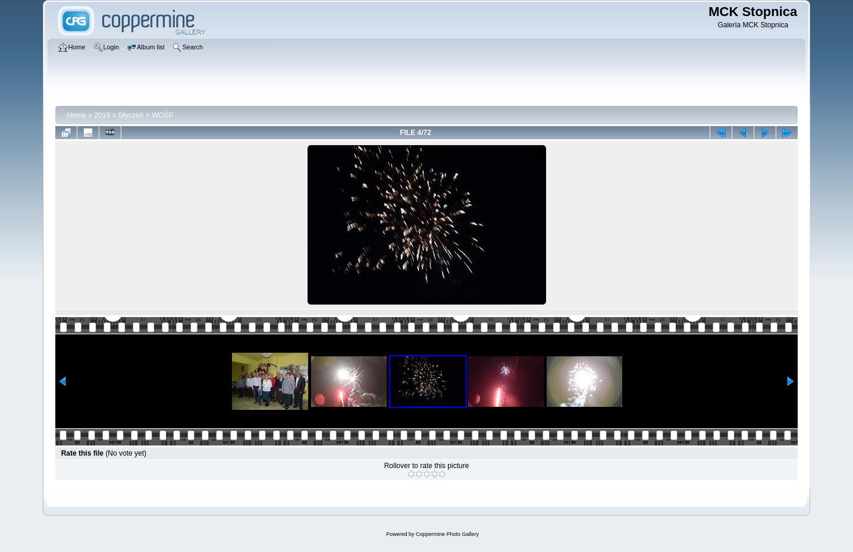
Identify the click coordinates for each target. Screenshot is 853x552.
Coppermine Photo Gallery (447, 534)
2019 (102, 115)
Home (76, 115)
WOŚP (163, 115)
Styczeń (131, 115)
